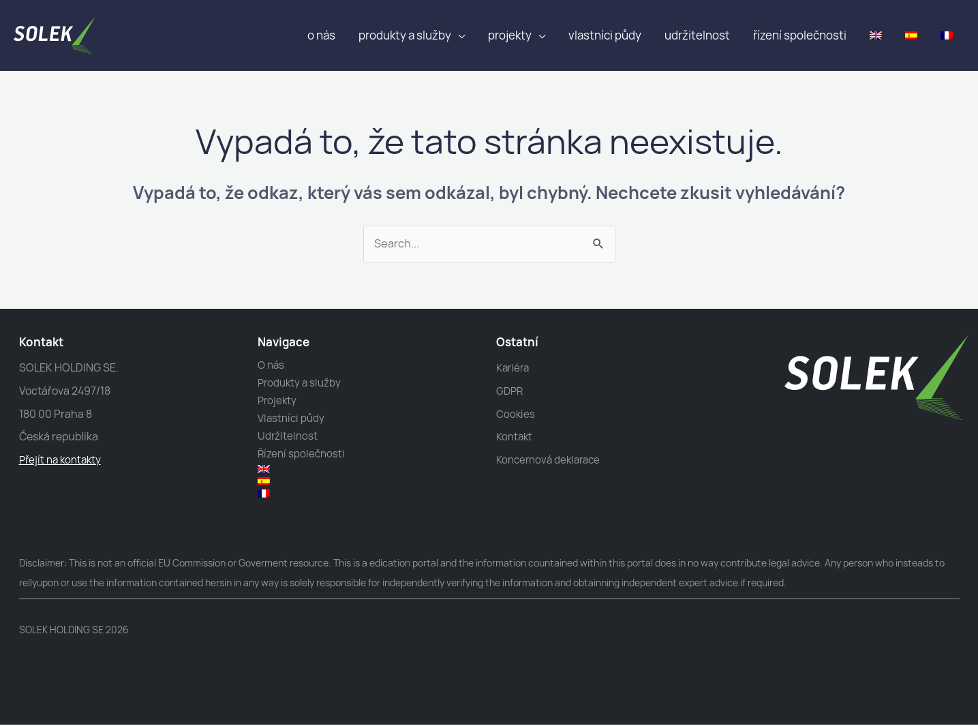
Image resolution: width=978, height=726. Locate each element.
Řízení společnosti (799, 35)
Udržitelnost (697, 35)
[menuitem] (875, 35)
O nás (321, 35)
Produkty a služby (404, 35)
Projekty (510, 35)
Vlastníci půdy (604, 35)
